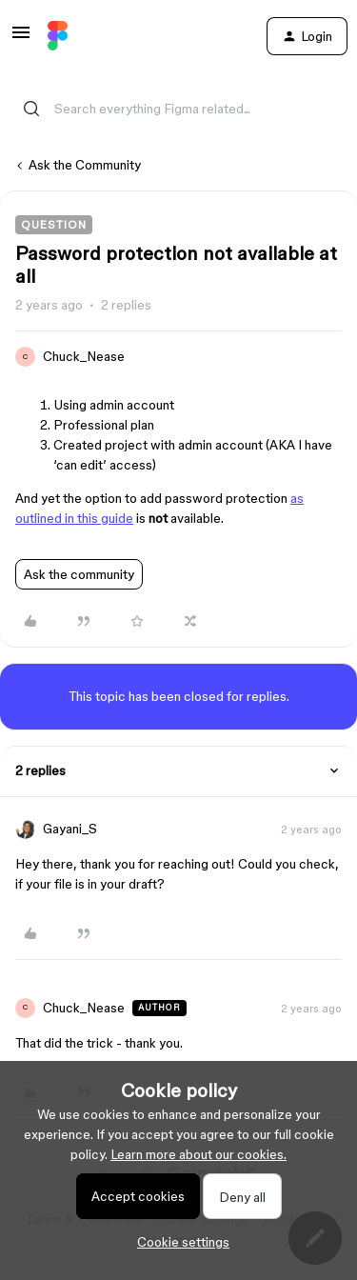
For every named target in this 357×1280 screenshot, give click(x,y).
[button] (21, 39)
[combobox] (178, 97)
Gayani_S (70, 828)
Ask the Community (85, 164)
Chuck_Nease (84, 356)
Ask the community (79, 574)
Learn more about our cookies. (198, 1154)
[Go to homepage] (58, 36)
